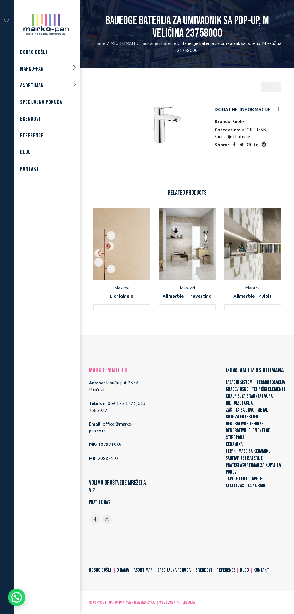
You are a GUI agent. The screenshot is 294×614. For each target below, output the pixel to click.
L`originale (122, 295)
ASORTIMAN (123, 43)
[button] (16, 597)
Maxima (121, 288)
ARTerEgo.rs (186, 602)
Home (99, 43)
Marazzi (187, 288)
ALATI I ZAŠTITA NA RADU (246, 486)
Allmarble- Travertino (187, 295)
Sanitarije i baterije (158, 43)
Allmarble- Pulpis (252, 295)
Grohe (239, 121)
